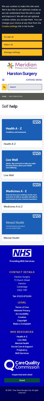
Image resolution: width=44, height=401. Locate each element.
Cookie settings (10, 26)
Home (4, 96)
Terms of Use (22, 307)
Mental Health (22, 343)
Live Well (22, 340)
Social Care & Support (22, 346)
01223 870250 (24, 296)
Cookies (22, 317)
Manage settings (12, 52)
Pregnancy (22, 350)
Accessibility (22, 314)
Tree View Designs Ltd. (22, 390)
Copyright (22, 320)
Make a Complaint (22, 324)
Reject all (8, 44)
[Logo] (22, 66)
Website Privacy (22, 310)
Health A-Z (22, 336)
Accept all (8, 37)
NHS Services (22, 353)
